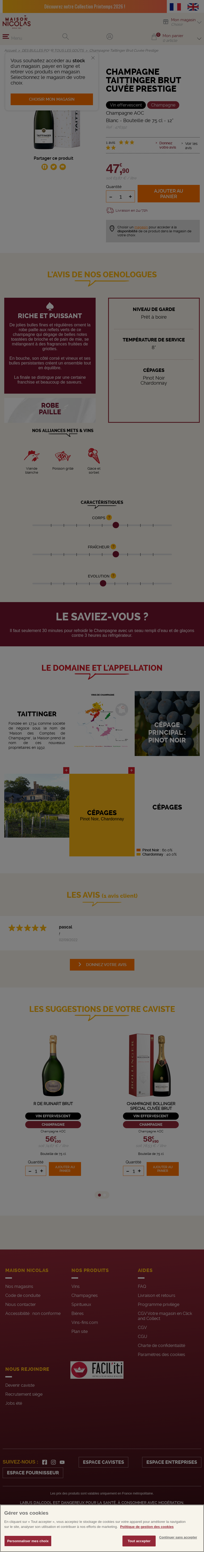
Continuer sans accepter (178, 1546)
